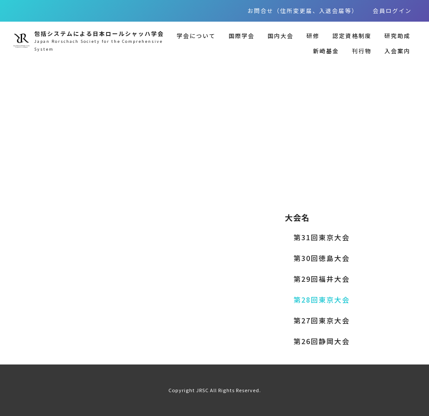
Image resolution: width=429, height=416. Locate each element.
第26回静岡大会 (322, 341)
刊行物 (361, 51)
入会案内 (397, 51)
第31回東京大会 (322, 237)
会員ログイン (392, 10)
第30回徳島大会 (322, 258)
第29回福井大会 (322, 279)
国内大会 (281, 36)
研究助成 (397, 36)
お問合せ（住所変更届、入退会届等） (303, 10)
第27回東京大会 (322, 320)
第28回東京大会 (322, 299)
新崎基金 (326, 51)
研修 (312, 36)
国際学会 (242, 36)
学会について (196, 36)
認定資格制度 (351, 36)
